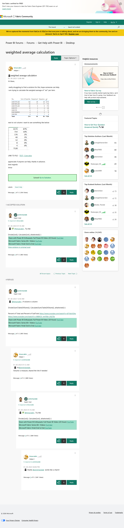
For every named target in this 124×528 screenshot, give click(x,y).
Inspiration (48, 16)
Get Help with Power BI (50, 42)
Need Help (18, 187)
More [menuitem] (86, 16)
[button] (56, 58)
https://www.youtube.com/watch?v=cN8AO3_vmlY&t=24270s (31, 316)
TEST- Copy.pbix (25, 155)
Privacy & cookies (95, 512)
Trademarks (119, 512)
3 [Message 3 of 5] (20, 378)
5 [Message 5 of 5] (30, 477)
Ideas (57, 16)
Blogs (78, 16)
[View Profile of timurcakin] (18, 68)
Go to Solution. (45, 177)
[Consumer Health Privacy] (30, 520)
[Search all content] (94, 27)
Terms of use (107, 512)
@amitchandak (24, 367)
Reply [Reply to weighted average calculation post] (72, 192)
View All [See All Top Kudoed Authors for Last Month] (88, 224)
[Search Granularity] (56, 27)
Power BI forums (14, 42)
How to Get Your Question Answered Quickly (94, 126)
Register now (74, 34)
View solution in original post (19, 247)
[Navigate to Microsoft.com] (6, 16)
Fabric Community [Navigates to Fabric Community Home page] (24, 16)
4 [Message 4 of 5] (25, 436)
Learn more (6, 9)
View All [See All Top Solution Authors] (88, 176)
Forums (38, 16)
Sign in (98, 22)
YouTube (60, 238)
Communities (67, 16)
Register (89, 22)
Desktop (70, 42)
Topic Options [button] (69, 58)
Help (105, 22)
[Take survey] (92, 102)
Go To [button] (113, 22)
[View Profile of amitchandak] (22, 214)
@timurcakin (19, 229)
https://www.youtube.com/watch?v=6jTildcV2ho (57, 313)
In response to (15, 221)
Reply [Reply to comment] (72, 260)
